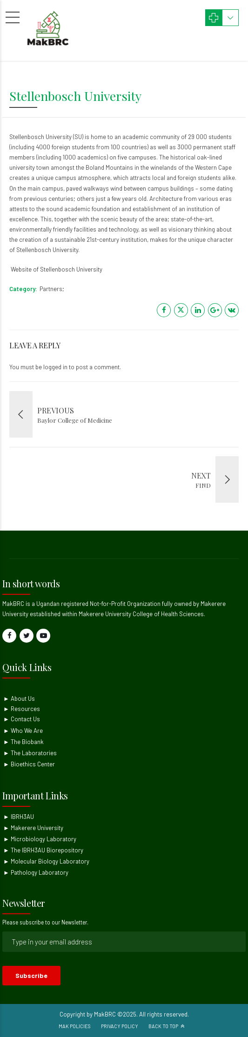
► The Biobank (23, 741)
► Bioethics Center (29, 764)
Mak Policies (75, 1026)
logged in (55, 367)
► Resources (21, 708)
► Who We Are (23, 730)
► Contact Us (21, 719)
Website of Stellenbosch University (55, 269)
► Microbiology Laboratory (39, 839)
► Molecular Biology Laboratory (46, 861)
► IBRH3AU (18, 816)
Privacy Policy (119, 1026)
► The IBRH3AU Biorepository (43, 850)
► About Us (19, 698)
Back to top (163, 1026)
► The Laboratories (30, 753)
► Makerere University (33, 827)
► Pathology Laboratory (35, 872)
